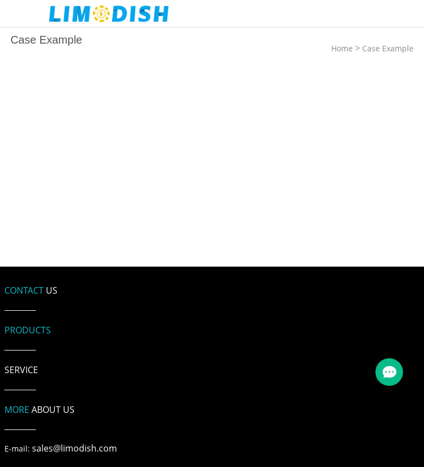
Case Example (388, 48)
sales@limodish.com (74, 448)
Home (342, 48)
